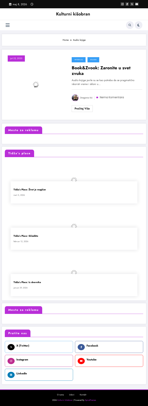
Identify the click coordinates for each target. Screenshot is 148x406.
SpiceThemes (90, 400)
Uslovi (71, 394)
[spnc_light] (138, 25)
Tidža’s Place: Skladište (25, 236)
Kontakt (83, 394)
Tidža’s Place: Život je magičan (29, 189)
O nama (60, 394)
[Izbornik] (7, 25)
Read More (82, 108)
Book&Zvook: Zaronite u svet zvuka (101, 70)
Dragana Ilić (86, 97)
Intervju (78, 59)
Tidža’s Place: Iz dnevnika (27, 282)
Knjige (93, 59)
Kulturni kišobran (73, 14)
